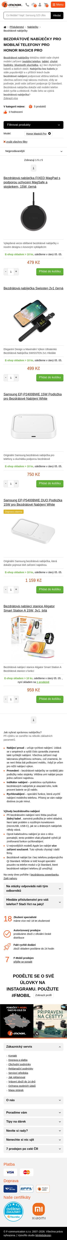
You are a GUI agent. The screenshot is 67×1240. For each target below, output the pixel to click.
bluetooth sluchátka (26, 65)
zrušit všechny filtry (15, 141)
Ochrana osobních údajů (22, 1085)
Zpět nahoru (10, 878)
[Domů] (4, 27)
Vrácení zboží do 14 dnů (21, 1081)
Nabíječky (32, 27)
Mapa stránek (16, 1090)
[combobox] (33, 151)
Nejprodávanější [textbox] (15, 151)
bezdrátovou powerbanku (45, 874)
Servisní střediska (18, 1073)
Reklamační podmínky (20, 1068)
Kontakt (12, 1055)
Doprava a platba (18, 1060)
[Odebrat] (38, 133)
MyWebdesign (43, 1235)
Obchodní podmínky (19, 1064)
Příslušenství (17, 27)
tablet (45, 61)
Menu (58, 4)
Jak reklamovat (16, 1077)
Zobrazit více (11, 98)
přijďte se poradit (23, 961)
